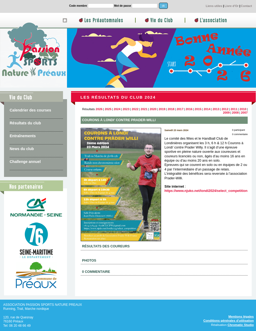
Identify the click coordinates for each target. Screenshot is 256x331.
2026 (99, 109)
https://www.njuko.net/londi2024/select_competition (206, 191)
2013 (216, 109)
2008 (235, 112)
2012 (225, 109)
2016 (188, 109)
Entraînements (23, 136)
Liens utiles (214, 6)
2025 (108, 109)
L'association (213, 20)
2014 (206, 109)
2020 (153, 109)
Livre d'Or (231, 6)
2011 (234, 109)
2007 (244, 112)
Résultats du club (25, 123)
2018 (171, 109)
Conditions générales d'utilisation (228, 320)
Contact (246, 6)
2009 (226, 112)
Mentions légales (241, 316)
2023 (126, 109)
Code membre (78, 5)
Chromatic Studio (241, 324)
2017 (180, 109)
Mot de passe (122, 5)
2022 (135, 109)
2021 (144, 109)
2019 (162, 109)
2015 (198, 109)
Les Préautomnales (103, 20)
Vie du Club (161, 20)
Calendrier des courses (30, 110)
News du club (22, 149)
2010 (243, 109)
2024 (117, 109)
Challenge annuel (25, 161)
